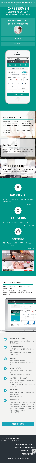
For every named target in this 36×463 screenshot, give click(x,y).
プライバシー (30, 451)
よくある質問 (26, 448)
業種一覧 (31, 248)
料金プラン (30, 205)
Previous (4, 260)
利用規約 (23, 451)
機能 (23, 444)
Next (31, 260)
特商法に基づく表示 (28, 454)
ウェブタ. (14, 458)
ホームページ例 (29, 225)
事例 (26, 444)
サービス (18, 444)
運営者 (33, 448)
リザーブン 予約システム (10, 438)
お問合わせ (18, 448)
